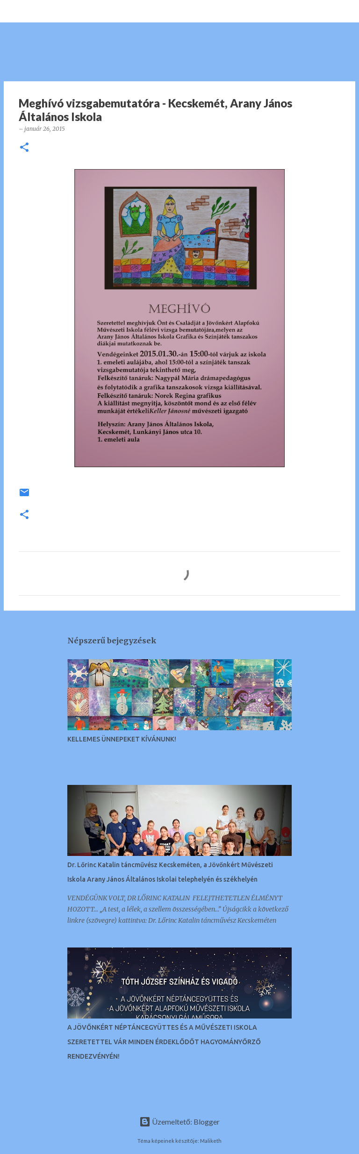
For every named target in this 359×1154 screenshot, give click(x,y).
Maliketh (211, 1141)
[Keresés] (39, 11)
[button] (24, 148)
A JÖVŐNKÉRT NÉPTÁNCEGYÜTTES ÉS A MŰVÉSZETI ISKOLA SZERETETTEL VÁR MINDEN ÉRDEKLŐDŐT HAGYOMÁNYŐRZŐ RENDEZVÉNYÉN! (164, 1042)
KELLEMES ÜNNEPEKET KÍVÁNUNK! (121, 739)
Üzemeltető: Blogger (179, 1121)
